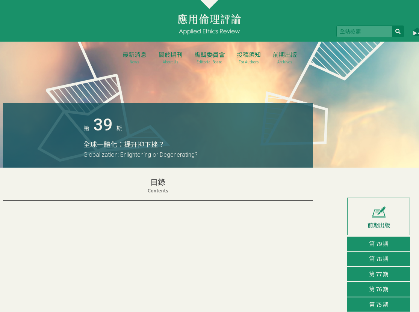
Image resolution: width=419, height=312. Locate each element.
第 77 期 (379, 274)
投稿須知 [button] (249, 57)
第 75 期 (379, 304)
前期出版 (285, 57)
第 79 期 (379, 244)
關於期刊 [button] (171, 57)
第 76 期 (379, 289)
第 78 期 (379, 258)
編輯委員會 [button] (210, 57)
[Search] (364, 31)
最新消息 (135, 57)
